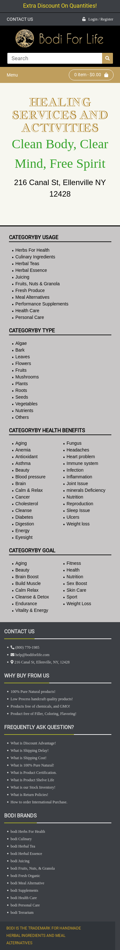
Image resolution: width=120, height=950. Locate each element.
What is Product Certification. (34, 772)
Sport (72, 596)
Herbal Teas (27, 263)
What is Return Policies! (29, 794)
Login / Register (97, 19)
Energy (22, 530)
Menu (12, 74)
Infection (75, 470)
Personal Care (29, 317)
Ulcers (73, 517)
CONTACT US (20, 19)
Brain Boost (26, 576)
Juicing (22, 277)
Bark (20, 350)
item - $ (91, 74)
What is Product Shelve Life (32, 780)
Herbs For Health (32, 250)
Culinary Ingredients (35, 256)
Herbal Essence (31, 270)
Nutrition (75, 496)
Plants (21, 383)
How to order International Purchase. (39, 802)
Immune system (82, 463)
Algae (21, 343)
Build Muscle (28, 583)
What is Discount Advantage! (33, 743)
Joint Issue (77, 483)
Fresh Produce (30, 290)
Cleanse (23, 510)
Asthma (22, 463)
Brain (20, 483)
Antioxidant (26, 456)
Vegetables (26, 403)
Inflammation (79, 476)
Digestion (24, 523)
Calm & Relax (29, 490)
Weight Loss (79, 603)
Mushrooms (27, 376)
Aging (21, 443)
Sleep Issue (78, 510)
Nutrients (24, 410)
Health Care (27, 310)
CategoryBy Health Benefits (47, 430)
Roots (21, 390)
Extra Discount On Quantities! (60, 5)
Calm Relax (26, 590)
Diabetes (24, 517)
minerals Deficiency (86, 490)
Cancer (22, 496)
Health (73, 569)
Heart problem (81, 456)
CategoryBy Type (32, 331)
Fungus (74, 443)
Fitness (74, 563)
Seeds (21, 397)
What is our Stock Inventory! (33, 787)
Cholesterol (26, 503)
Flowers (23, 363)
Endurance (26, 603)
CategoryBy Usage (33, 237)
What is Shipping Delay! (30, 750)
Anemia (22, 449)
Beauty (22, 470)
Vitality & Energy (31, 610)
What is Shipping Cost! (28, 758)
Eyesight (24, 537)
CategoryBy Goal (32, 551)
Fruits (21, 370)
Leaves (22, 356)
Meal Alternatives (32, 297)
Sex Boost (77, 583)
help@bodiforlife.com (30, 655)
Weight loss (78, 523)
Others (22, 417)
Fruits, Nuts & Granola (37, 283)
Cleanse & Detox (32, 596)
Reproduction (80, 503)
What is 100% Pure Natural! (32, 765)
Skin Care (76, 590)
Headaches (78, 449)
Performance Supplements (41, 303)
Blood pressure (30, 476)
